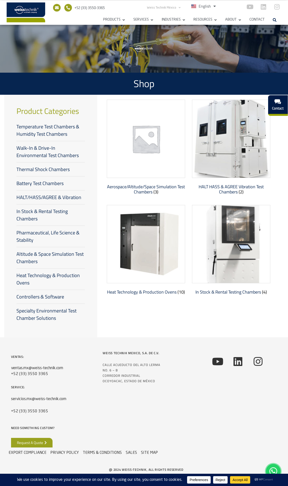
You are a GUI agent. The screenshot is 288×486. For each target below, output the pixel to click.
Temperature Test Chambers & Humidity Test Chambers (47, 130)
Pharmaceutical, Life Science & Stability (48, 236)
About (231, 20)
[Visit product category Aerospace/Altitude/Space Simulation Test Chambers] (146, 148)
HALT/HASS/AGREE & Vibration (48, 197)
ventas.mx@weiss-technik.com (37, 368)
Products (112, 20)
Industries (171, 20)
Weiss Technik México (163, 7)
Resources (202, 20)
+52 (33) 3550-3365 (89, 8)
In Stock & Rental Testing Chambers (42, 214)
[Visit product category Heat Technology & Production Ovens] (146, 251)
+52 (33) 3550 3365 (29, 374)
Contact (257, 20)
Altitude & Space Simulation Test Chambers (50, 257)
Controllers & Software (40, 296)
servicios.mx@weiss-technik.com (38, 399)
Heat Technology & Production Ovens (48, 278)
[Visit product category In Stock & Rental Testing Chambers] (231, 251)
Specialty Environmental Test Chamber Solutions (46, 314)
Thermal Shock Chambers (43, 169)
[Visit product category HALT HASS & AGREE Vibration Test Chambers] (231, 148)
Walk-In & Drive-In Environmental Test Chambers (47, 151)
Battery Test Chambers (40, 183)
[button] (274, 20)
